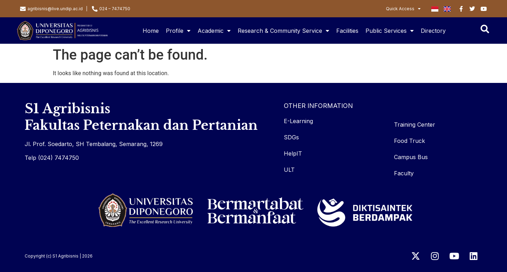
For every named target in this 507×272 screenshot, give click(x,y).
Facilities (347, 30)
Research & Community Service (283, 30)
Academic (214, 30)
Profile (178, 30)
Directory (433, 30)
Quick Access (403, 8)
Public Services (389, 30)
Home (151, 30)
